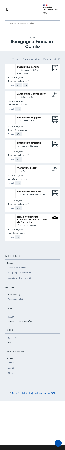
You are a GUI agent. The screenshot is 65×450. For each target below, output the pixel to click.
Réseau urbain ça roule (29, 192)
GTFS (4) (11, 362)
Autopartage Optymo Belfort (31, 94)
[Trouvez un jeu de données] (32, 23)
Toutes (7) (12, 338)
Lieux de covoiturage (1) (17, 267)
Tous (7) (11, 317)
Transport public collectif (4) (19, 272)
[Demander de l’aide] (58, 443)
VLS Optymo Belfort (27, 168)
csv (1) (10, 378)
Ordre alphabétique (32, 59)
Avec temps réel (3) (15, 299)
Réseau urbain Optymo (29, 118)
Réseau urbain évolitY (28, 67)
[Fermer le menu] (21, 9)
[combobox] (32, 23)
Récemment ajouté (51, 59)
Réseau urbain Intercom (29, 143)
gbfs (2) (11, 368)
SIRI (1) (10, 373)
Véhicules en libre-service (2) (19, 278)
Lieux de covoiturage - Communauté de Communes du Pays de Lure (32, 219)
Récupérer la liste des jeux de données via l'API (33, 393)
